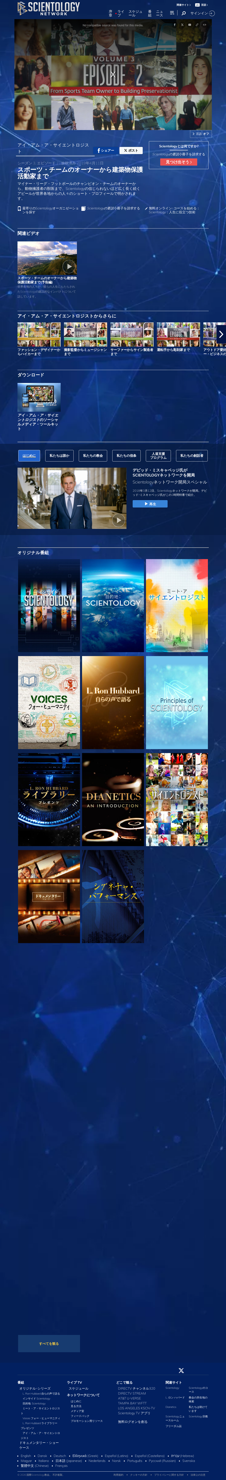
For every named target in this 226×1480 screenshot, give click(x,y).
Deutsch (60, 1456)
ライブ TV (74, 1382)
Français (61, 1466)
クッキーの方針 (138, 1474)
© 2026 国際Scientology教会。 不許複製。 (41, 1474)
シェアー (106, 150)
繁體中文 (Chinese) (35, 1466)
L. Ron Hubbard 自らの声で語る (41, 1393)
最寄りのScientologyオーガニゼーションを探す (50, 210)
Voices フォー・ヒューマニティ (41, 1418)
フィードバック (80, 1416)
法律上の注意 (198, 1474)
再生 (150, 504)
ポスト (131, 150)
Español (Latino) (116, 1456)
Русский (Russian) (162, 1461)
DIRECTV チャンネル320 (136, 1388)
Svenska (188, 1461)
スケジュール (136, 13)
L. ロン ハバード (175, 1397)
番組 (150, 13)
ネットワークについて (83, 1395)
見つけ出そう (179, 161)
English (26, 1456)
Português (134, 1461)
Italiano (43, 1461)
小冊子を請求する (113, 208)
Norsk (116, 1461)
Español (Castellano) (150, 1456)
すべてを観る (49, 1344)
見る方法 (76, 1406)
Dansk (42, 1456)
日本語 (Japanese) (69, 1461)
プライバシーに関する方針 (169, 1474)
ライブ (120, 13)
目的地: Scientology (34, 1403)
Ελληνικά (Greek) (85, 1456)
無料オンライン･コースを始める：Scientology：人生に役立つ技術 (174, 210)
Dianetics (171, 1406)
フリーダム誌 (174, 1426)
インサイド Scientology (36, 1398)
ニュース (159, 13)
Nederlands (97, 1461)
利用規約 (118, 1474)
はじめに (76, 1401)
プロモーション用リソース (87, 1420)
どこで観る (124, 1382)
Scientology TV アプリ (134, 1413)
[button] (221, 334)
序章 (110, 13)
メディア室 (77, 1411)
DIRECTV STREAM (132, 1393)
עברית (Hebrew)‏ (182, 1456)
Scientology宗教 (198, 1416)
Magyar (26, 1461)
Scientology (172, 1387)
